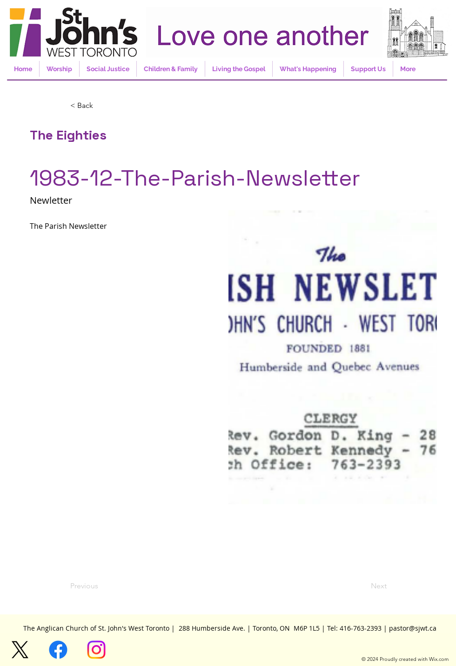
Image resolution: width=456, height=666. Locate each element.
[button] (101, 105)
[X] (20, 650)
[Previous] (101, 586)
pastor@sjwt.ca (412, 628)
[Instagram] (96, 650)
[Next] (363, 586)
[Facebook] (58, 650)
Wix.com (439, 659)
